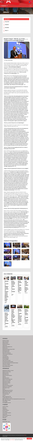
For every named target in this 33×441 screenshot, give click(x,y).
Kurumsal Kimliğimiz (6, 359)
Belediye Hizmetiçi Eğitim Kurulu (7, 346)
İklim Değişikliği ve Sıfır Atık (7, 402)
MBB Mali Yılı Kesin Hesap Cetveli (7, 379)
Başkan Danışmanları (6, 341)
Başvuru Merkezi (5, 416)
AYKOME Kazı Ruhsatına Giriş (7, 415)
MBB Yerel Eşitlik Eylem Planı (7, 396)
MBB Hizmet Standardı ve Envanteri (8, 385)
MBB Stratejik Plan (5, 384)
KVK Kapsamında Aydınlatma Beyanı (8, 361)
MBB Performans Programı (6, 381)
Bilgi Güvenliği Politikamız (6, 366)
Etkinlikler (7, 27)
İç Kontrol (4, 395)
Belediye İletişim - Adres (6, 421)
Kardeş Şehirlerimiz (5, 356)
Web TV (6, 30)
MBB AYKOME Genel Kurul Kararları (8, 390)
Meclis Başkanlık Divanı (6, 351)
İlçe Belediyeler (5, 355)
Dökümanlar (4, 417)
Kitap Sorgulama (5, 411)
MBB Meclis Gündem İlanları (7, 371)
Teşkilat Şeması (5, 345)
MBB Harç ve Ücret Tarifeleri (7, 380)
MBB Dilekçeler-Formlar (6, 387)
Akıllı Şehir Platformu (6, 410)
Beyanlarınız (4, 407)
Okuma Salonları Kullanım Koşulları (8, 365)
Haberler (7, 24)
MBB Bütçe (4, 376)
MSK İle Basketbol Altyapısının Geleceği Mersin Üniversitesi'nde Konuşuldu (20, 316)
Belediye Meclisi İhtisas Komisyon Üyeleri (9, 349)
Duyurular (7, 21)
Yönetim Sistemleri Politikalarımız (7, 354)
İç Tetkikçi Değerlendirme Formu (7, 397)
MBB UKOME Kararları (6, 374)
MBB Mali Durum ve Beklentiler (7, 386)
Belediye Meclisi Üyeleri (6, 350)
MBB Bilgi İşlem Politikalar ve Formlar (8, 370)
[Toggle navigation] (30, 6)
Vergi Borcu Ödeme (5, 406)
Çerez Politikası (12, 439)
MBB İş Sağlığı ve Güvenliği (6, 400)
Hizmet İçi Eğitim (5, 401)
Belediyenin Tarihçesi (6, 340)
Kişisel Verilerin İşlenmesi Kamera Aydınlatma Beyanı (10, 362)
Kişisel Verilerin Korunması (6, 360)
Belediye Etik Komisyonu (6, 344)
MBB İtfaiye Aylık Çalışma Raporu (7, 391)
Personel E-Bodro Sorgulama (7, 412)
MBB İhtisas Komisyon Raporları (7, 375)
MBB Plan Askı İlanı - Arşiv (6, 392)
